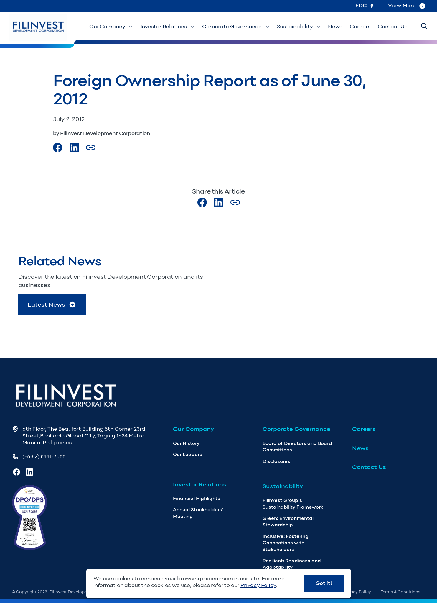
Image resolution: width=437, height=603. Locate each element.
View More (406, 5)
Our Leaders (187, 454)
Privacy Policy (357, 591)
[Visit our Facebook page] (57, 147)
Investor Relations (168, 27)
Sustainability (299, 27)
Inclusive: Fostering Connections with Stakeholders (286, 542)
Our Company (112, 27)
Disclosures (276, 461)
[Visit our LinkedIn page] (218, 202)
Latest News (52, 304)
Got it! (324, 583)
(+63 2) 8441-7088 (43, 456)
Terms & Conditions (400, 591)
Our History (186, 443)
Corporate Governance (237, 27)
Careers (360, 27)
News (336, 27)
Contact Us (393, 27)
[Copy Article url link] (90, 147)
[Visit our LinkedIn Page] (74, 147)
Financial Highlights (196, 498)
